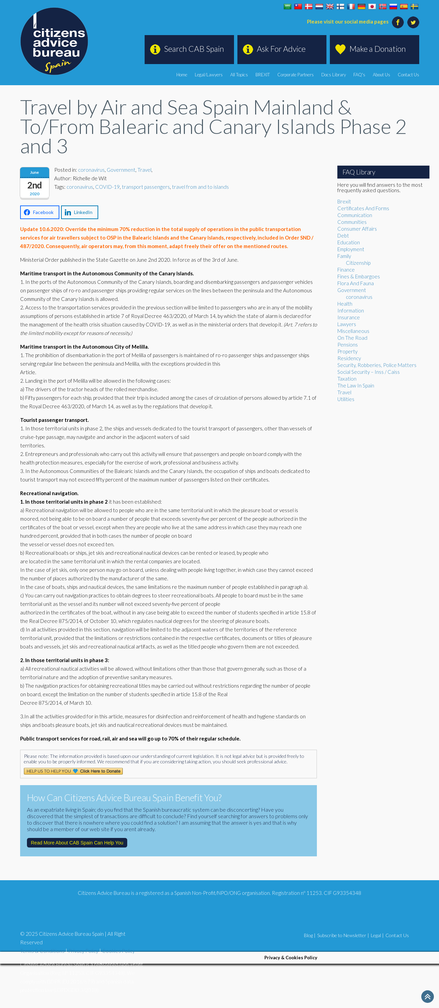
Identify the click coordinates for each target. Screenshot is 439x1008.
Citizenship (358, 263)
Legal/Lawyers (209, 74)
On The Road (352, 338)
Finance (346, 269)
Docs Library (333, 74)
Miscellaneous (353, 331)
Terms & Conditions (42, 951)
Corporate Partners (295, 74)
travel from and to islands (200, 187)
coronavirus (91, 170)
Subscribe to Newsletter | (343, 935)
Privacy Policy (83, 951)
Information (350, 310)
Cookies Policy (118, 951)
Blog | (310, 935)
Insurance (348, 317)
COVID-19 (107, 187)
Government (121, 170)
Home (181, 74)
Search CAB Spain (194, 49)
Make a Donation (377, 49)
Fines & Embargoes (358, 276)
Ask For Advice (281, 49)
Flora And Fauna (355, 283)
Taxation (346, 379)
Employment (350, 249)
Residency (349, 358)
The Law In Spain (355, 385)
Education (348, 242)
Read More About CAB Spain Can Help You (77, 842)
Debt (343, 235)
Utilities (345, 399)
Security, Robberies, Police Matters (376, 365)
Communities (352, 222)
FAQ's (359, 74)
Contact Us (408, 74)
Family (344, 256)
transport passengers (146, 187)
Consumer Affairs (357, 229)
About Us (381, 74)
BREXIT (262, 74)
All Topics (239, 74)
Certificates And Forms (363, 208)
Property (347, 351)
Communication (354, 215)
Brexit (344, 201)
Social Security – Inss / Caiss (368, 372)
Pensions (347, 344)
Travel (144, 170)
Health (344, 304)
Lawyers (346, 324)
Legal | (377, 935)
